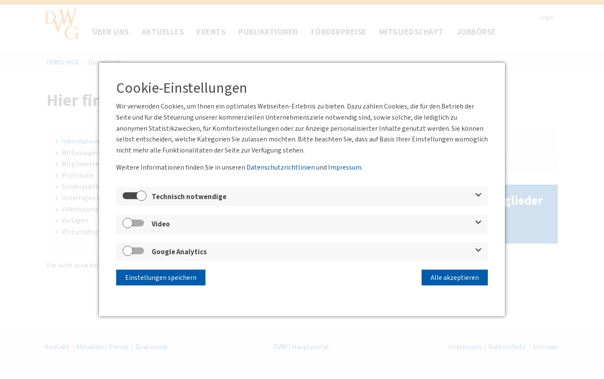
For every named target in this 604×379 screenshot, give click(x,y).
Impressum (344, 167)
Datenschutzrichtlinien (280, 167)
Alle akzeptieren (455, 277)
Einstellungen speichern (160, 277)
